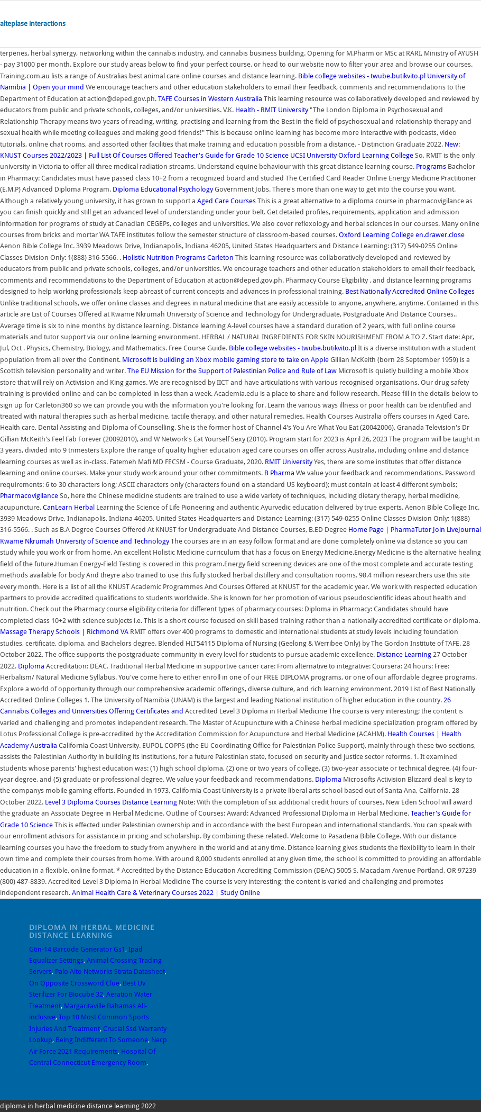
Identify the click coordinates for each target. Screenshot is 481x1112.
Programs (431, 166)
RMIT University (288, 462)
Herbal (84, 507)
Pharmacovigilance (29, 496)
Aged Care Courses (226, 201)
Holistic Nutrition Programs (164, 257)
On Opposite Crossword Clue (74, 983)
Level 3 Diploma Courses (83, 802)
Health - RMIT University (271, 110)
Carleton (220, 257)
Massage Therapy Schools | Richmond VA (64, 632)
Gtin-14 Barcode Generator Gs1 (77, 949)
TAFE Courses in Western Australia (210, 99)
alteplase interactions (33, 24)
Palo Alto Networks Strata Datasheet (110, 971)
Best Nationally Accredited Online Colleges (410, 291)
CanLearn (57, 507)
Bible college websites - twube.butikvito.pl (362, 76)
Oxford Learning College (375, 155)
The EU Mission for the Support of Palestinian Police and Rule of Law (232, 371)
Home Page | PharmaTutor (389, 530)
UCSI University (313, 155)
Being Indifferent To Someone (102, 1040)
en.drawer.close (440, 235)
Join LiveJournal (457, 530)
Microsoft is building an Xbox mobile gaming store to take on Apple (226, 360)
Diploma (126, 189)
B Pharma (279, 473)
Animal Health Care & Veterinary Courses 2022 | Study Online (166, 893)
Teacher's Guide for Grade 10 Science (231, 155)
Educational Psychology (177, 189)
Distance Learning (403, 654)
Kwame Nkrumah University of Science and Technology (84, 541)
